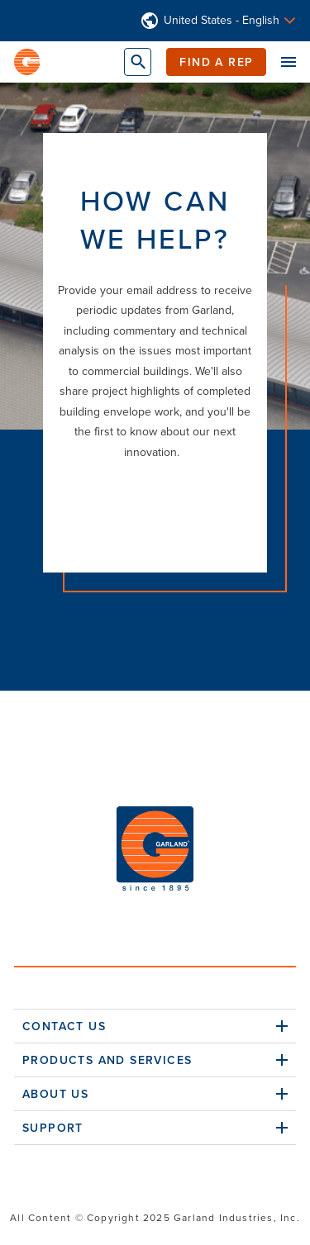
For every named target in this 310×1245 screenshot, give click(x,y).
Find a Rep (216, 62)
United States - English (221, 20)
